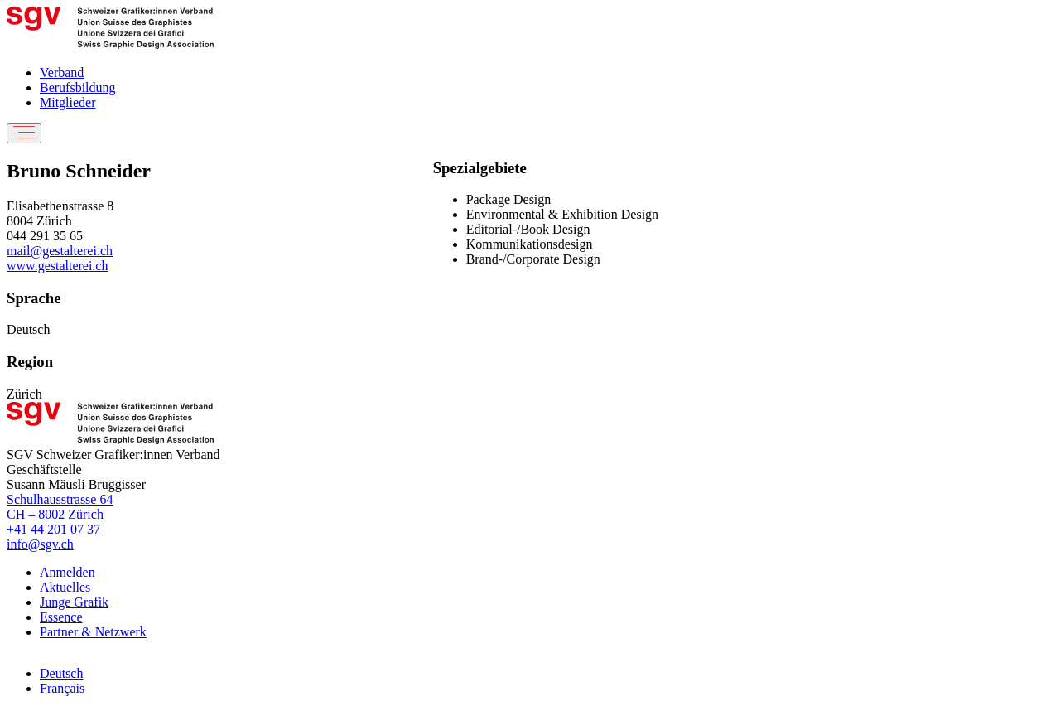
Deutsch (61, 673)
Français (62, 688)
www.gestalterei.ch (57, 266)
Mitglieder (68, 102)
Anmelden (67, 572)
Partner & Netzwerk (93, 632)
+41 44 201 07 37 (53, 529)
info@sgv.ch (40, 544)
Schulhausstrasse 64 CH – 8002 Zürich (60, 506)
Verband (62, 72)
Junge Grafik (74, 602)
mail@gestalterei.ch (60, 251)
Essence (61, 617)
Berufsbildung (78, 87)
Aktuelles (65, 587)
